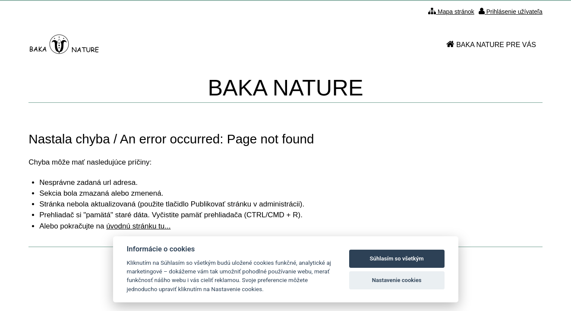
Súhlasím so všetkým (397, 258)
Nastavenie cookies (397, 280)
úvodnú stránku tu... (138, 226)
